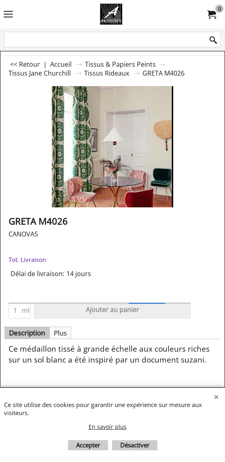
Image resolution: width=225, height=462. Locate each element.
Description (27, 333)
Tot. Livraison (27, 259)
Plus (60, 333)
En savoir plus (108, 426)
